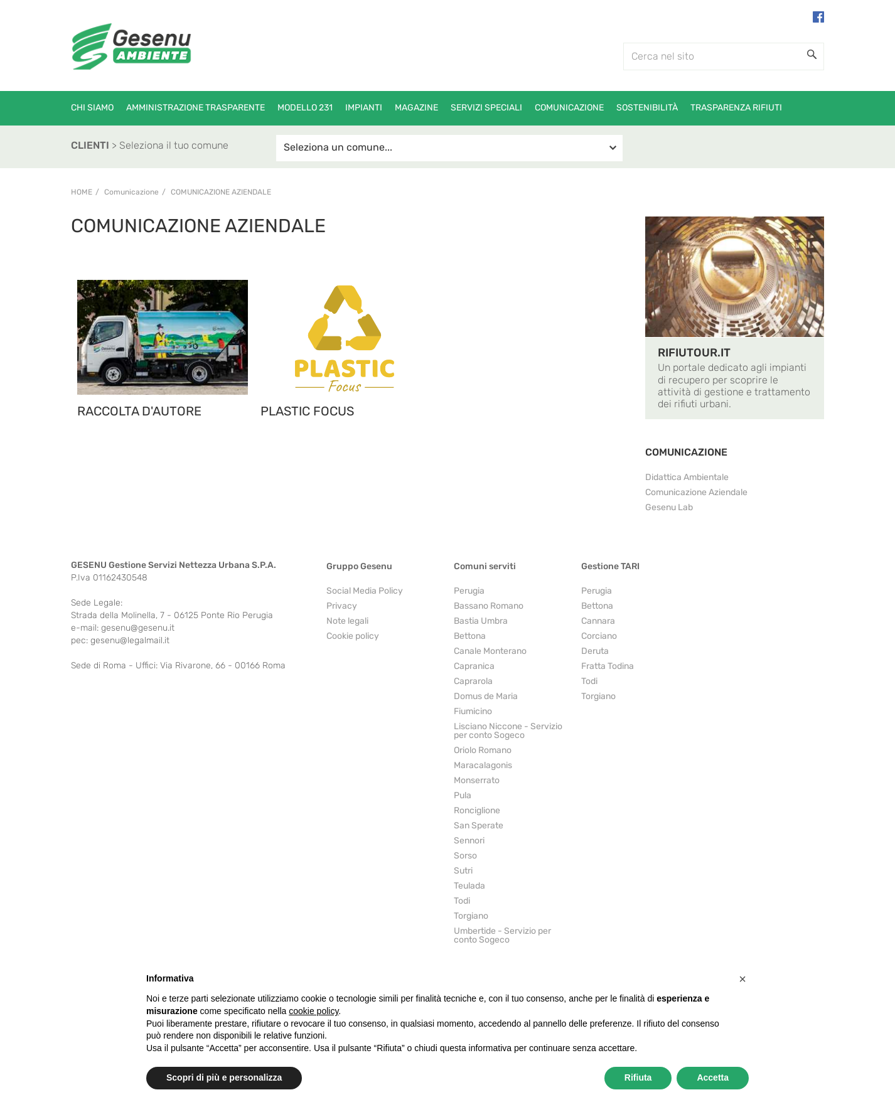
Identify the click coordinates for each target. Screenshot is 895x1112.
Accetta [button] (713, 1077)
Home (81, 192)
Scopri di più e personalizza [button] (224, 1077)
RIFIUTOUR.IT (694, 353)
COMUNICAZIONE (686, 452)
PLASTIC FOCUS (307, 411)
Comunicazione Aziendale (221, 192)
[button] (742, 979)
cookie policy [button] (313, 1011)
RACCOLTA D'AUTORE (139, 411)
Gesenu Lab (669, 507)
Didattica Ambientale (687, 477)
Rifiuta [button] (638, 1077)
